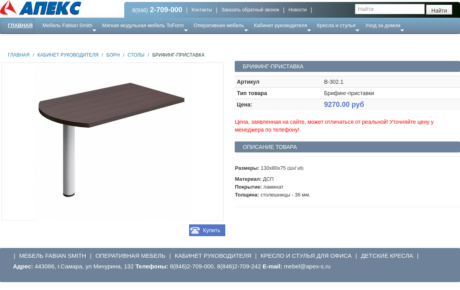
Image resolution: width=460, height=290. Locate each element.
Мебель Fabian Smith (67, 25)
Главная (20, 25)
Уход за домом (382, 25)
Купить (211, 230)
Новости (298, 10)
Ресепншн (85, 41)
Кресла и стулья (336, 25)
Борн (113, 55)
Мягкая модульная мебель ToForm (143, 25)
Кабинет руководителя (280, 25)
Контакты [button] (201, 10)
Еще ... (55, 41)
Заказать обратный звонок (250, 10)
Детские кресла (387, 255)
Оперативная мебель (219, 25)
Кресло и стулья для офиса (306, 255)
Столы (136, 55)
